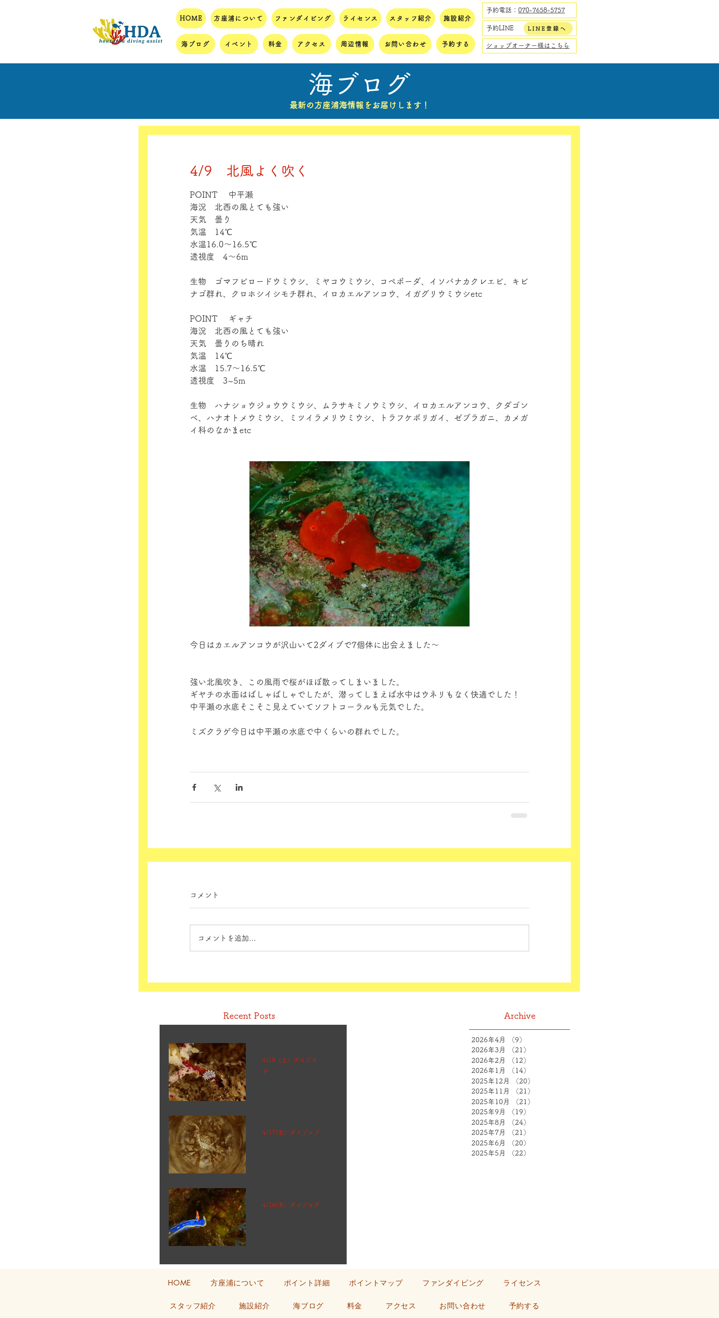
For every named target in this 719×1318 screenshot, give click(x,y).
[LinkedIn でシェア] (239, 787)
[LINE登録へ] (548, 28)
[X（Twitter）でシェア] (216, 787)
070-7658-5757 (541, 10)
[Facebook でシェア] (194, 787)
